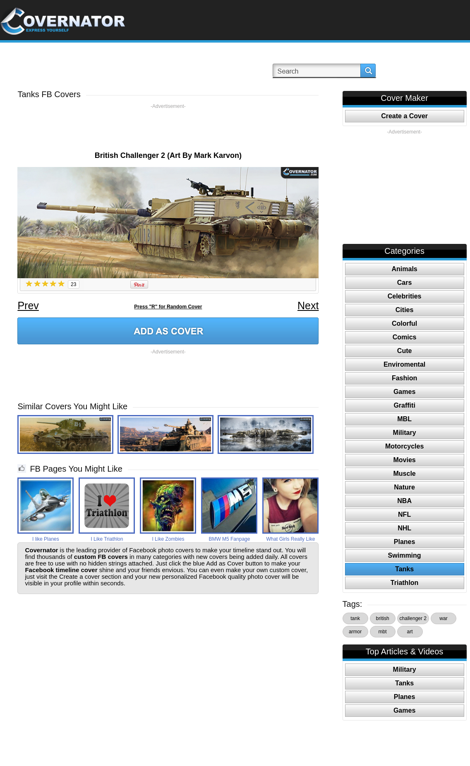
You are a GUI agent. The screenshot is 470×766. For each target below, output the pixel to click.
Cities (405, 309)
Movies (404, 459)
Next (308, 305)
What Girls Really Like (290, 539)
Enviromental (404, 364)
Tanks (404, 569)
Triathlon (405, 582)
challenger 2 (413, 618)
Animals (404, 268)
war (443, 618)
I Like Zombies (168, 539)
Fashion (404, 378)
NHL (404, 528)
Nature (404, 487)
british (382, 618)
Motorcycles (404, 446)
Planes (404, 541)
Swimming (404, 555)
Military (404, 432)
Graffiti (404, 405)
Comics (405, 337)
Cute (404, 350)
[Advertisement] (168, 128)
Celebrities (405, 296)
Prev (27, 305)
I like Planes (45, 539)
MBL (404, 418)
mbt (383, 632)
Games (404, 391)
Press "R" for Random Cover (168, 307)
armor (355, 632)
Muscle (404, 473)
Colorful (404, 323)
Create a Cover (404, 115)
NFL (404, 514)
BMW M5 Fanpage (229, 539)
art (410, 632)
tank (355, 618)
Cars (404, 282)
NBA (404, 500)
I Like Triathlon (107, 539)
